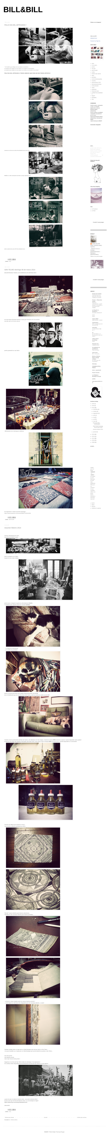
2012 (93, 436)
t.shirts (93, 72)
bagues (93, 95)
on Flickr (93, 210)
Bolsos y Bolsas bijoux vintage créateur (96, 358)
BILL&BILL (23, 9)
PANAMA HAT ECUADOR (33, 319)
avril (94, 419)
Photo (93, 316)
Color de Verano (95, 350)
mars (94, 421)
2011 (93, 438)
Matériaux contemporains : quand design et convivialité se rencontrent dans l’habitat (97, 305)
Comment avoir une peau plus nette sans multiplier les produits (96, 296)
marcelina (94, 327)
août (94, 415)
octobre (95, 411)
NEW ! (93, 504)
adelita (93, 378)
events (93, 67)
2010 (93, 440)
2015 (93, 405)
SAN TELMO (11, 519)
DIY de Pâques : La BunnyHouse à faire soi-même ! (97, 335)
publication (94, 89)
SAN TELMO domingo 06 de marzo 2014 (19, 270)
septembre (95, 413)
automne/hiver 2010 (96, 82)
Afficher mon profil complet (96, 256)
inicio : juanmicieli (96, 370)
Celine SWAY (95, 318)
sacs (93, 99)
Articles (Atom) (14, 1119)
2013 (93, 434)
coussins (94, 80)
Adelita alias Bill (96, 243)
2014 (93, 407)
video (93, 75)
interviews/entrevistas (96, 84)
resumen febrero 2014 (12, 528)
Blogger (62, 1132)
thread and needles (96, 293)
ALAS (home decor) (15, 321)
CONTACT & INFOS (96, 508)
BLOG (93, 503)
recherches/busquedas (97, 79)
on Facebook (95, 209)
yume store (95, 352)
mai (94, 417)
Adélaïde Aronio (93, 38)
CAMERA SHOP (95, 345)
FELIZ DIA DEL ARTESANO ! (15, 25)
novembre (95, 409)
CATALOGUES (95, 86)
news (10, 261)
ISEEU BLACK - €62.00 (97, 320)
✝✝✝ (93, 315)
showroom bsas (95, 91)
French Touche (95, 372)
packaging (94, 97)
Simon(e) (94, 364)
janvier (94, 431)
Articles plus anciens (81, 1117)
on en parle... (95, 65)
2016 (93, 403)
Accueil (45, 1117)
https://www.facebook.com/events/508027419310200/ (17, 513)
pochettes (94, 77)
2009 (93, 442)
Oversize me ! (95, 343)
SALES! (93, 506)
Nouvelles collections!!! (97, 312)
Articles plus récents (9, 1117)
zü (92, 332)
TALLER (93, 68)
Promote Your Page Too (95, 40)
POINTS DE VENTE (96, 73)
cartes (93, 87)
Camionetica (95, 322)
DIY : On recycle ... (96, 353)
